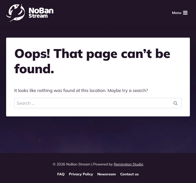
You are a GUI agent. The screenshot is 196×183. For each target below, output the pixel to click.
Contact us (129, 174)
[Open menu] (180, 13)
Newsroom (106, 174)
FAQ (61, 174)
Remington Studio (128, 164)
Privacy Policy (81, 174)
